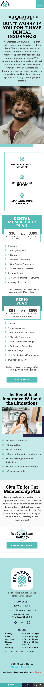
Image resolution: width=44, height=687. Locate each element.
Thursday (9, 642)
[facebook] (22, 622)
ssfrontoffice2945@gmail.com (22, 610)
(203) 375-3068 (22, 605)
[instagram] (28, 622)
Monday (8, 633)
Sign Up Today (22, 379)
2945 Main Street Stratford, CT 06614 (22, 615)
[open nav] (40, 4)
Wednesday (10, 639)
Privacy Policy (27, 667)
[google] (15, 622)
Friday (8, 645)
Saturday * (10, 647)
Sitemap (14, 667)
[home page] (5, 4)
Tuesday (9, 636)
